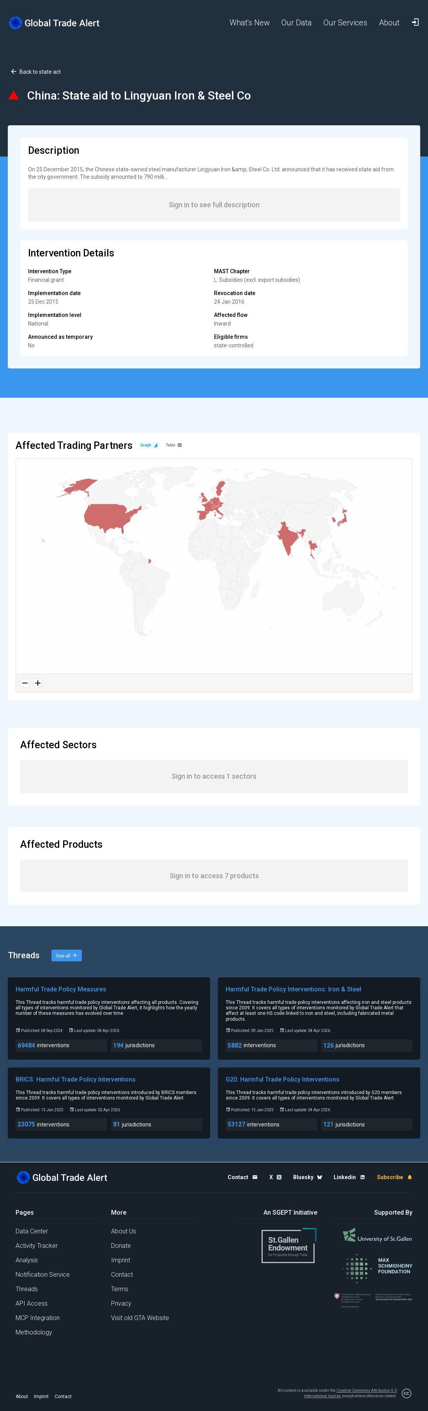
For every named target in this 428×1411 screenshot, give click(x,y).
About (22, 1396)
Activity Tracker (37, 1245)
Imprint (120, 1260)
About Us (123, 1231)
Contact (122, 1274)
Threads (27, 1289)
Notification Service (43, 1274)
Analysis (27, 1260)
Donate (121, 1245)
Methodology (34, 1332)
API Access (32, 1303)
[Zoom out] (25, 683)
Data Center (32, 1231)
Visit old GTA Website (140, 1318)
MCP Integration (38, 1318)
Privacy (121, 1303)
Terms (119, 1289)
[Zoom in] (38, 683)
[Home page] (54, 23)
